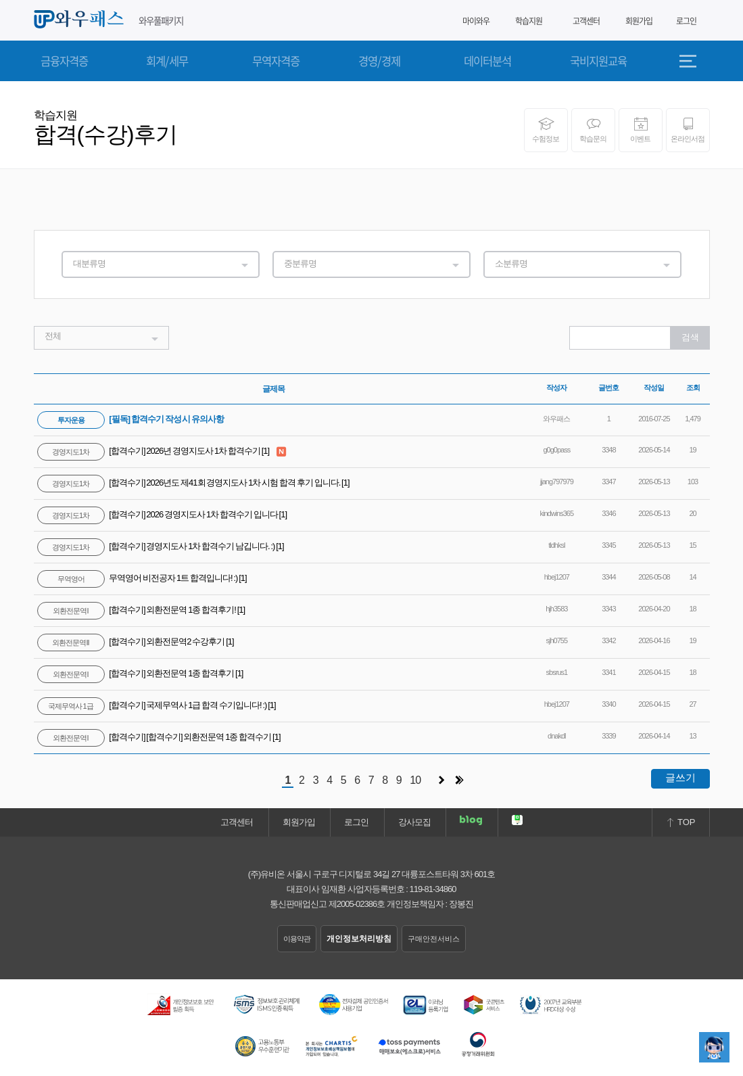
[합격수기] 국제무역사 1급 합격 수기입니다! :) (152, 705)
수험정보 (546, 130)
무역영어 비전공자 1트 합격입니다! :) (138, 578)
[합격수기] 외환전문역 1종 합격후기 (136, 673)
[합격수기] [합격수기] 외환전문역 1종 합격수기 (155, 737)
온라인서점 (688, 130)
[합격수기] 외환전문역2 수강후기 (131, 641)
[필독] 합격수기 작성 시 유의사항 (130, 419)
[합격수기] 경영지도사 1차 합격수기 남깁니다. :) (157, 546)
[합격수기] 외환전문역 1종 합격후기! (137, 610)
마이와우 (471, 21)
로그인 (686, 21)
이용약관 (296, 939)
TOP (680, 822)
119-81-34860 (433, 889)
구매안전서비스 (434, 939)
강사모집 (414, 822)
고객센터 (586, 21)
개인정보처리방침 (359, 938)
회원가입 (638, 21)
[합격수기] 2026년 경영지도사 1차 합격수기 (149, 451)
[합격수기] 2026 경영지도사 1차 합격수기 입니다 (158, 514)
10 (415, 780)
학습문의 (593, 130)
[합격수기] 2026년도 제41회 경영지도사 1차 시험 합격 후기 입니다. (189, 482)
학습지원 (528, 21)
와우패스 (81, 19)
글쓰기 (680, 777)
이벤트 (640, 130)
